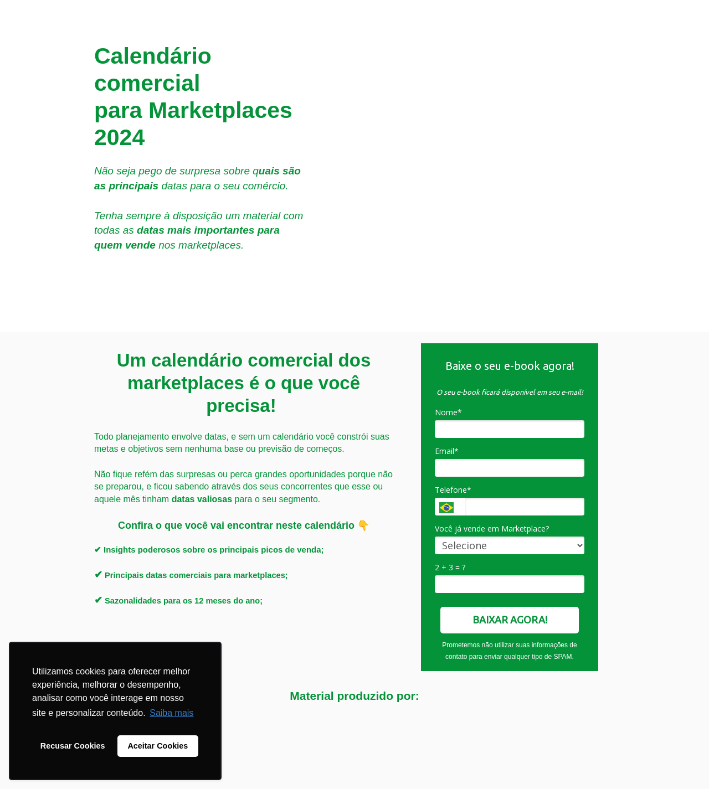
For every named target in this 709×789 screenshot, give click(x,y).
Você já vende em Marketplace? (492, 529)
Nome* (448, 412)
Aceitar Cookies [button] (157, 745)
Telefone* (453, 490)
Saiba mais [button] (171, 713)
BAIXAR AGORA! (509, 619)
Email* (447, 451)
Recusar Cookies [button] (72, 745)
